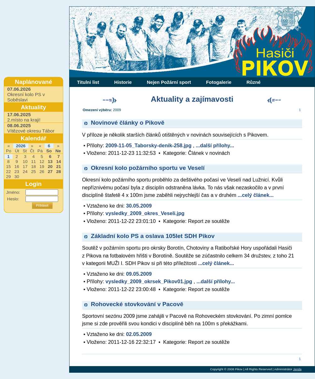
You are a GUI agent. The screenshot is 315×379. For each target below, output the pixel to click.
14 (58, 161)
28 (58, 171)
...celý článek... (256, 195)
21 (58, 166)
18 (33, 166)
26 (41, 171)
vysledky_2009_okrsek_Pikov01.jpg (149, 281)
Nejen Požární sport (169, 82)
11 (33, 161)
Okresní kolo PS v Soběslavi (26, 94)
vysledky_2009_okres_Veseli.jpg (145, 213)
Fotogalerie (218, 82)
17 (25, 166)
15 (8, 166)
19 (41, 166)
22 (8, 171)
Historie (123, 82)
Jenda (297, 369)
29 (8, 176)
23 (16, 171)
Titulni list (88, 82)
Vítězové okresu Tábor (30, 128)
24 (25, 171)
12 (41, 161)
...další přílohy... (215, 145)
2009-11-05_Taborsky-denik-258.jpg (149, 145)
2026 (20, 145)
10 (25, 161)
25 (33, 171)
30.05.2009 (139, 205)
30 (16, 176)
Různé (253, 82)
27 (50, 171)
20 (50, 166)
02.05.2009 (139, 334)
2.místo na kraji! (24, 117)
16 (16, 166)
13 (50, 161)
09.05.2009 (139, 274)
